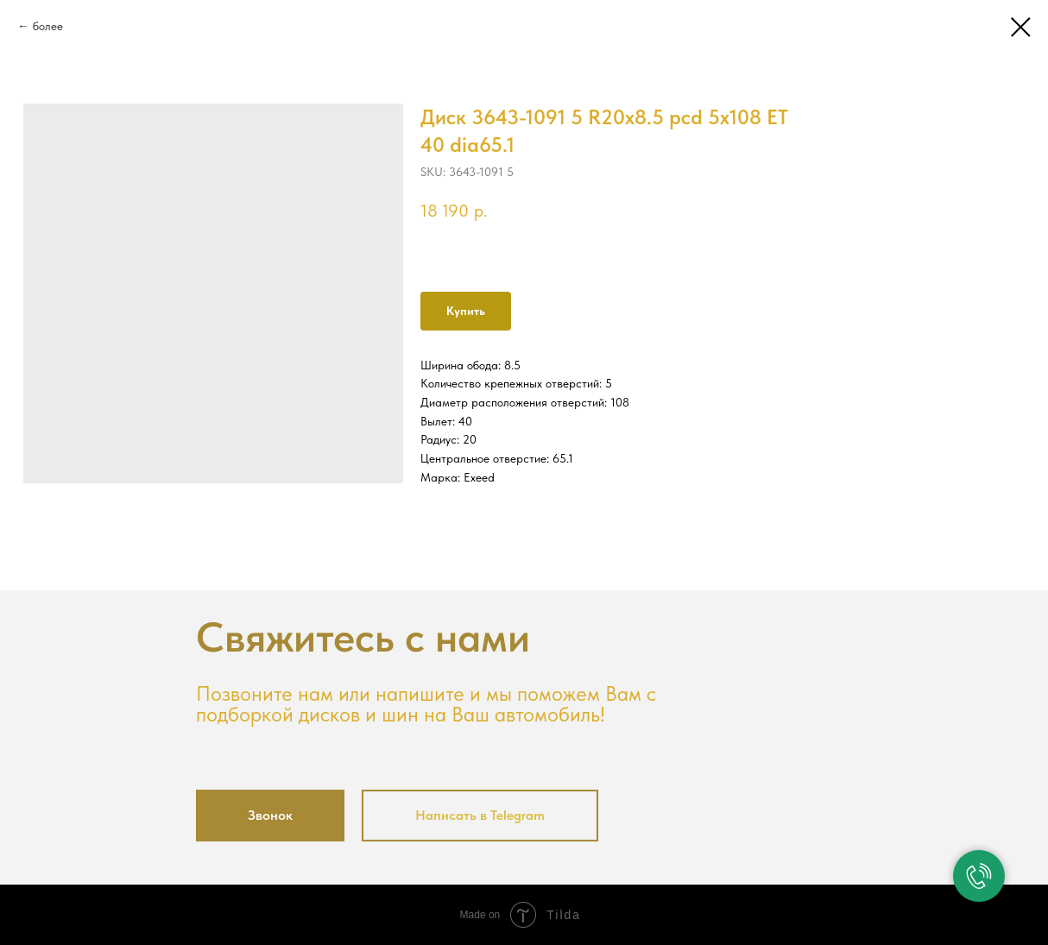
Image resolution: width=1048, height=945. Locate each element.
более (48, 26)
